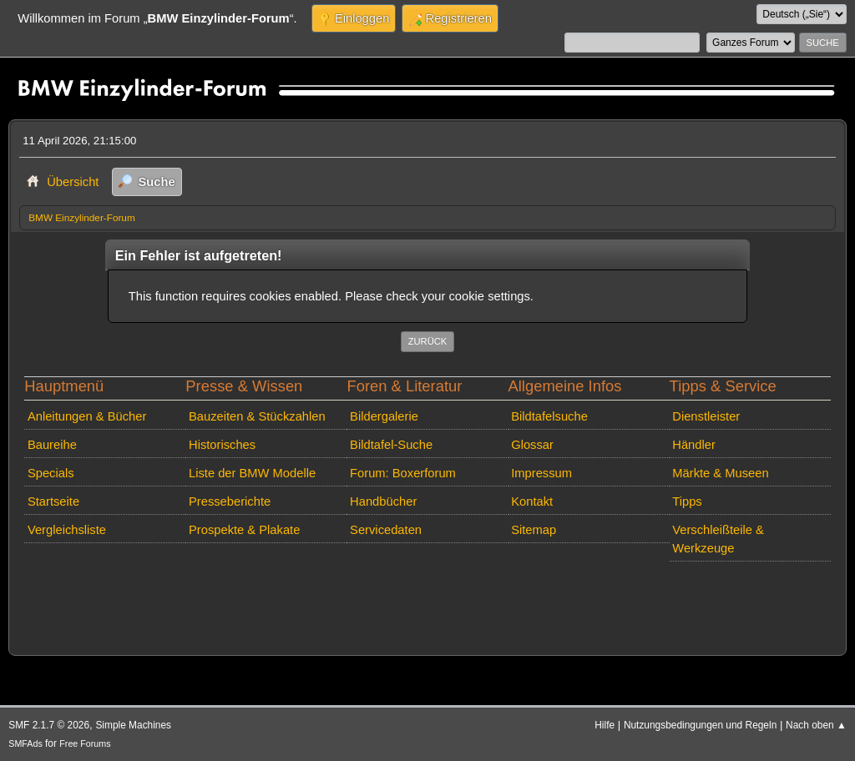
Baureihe (52, 444)
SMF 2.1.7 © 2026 (48, 725)
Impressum (541, 473)
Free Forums (84, 743)
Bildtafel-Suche (391, 444)
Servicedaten (386, 530)
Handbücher (383, 501)
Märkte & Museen (720, 473)
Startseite (53, 501)
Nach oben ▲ (816, 725)
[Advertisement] (323, 593)
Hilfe (604, 725)
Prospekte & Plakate (244, 530)
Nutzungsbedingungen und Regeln (700, 725)
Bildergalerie (384, 416)
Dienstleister (706, 416)
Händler (694, 444)
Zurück (428, 341)
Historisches (222, 444)
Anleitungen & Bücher (87, 416)
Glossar (532, 444)
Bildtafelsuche (549, 416)
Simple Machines (133, 725)
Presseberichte (230, 501)
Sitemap (533, 530)
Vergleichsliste (67, 530)
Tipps (686, 501)
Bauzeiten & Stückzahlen (257, 416)
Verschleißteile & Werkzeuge (718, 539)
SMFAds (25, 743)
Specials (51, 473)
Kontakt (532, 501)
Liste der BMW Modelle (252, 473)
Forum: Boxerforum (403, 473)
